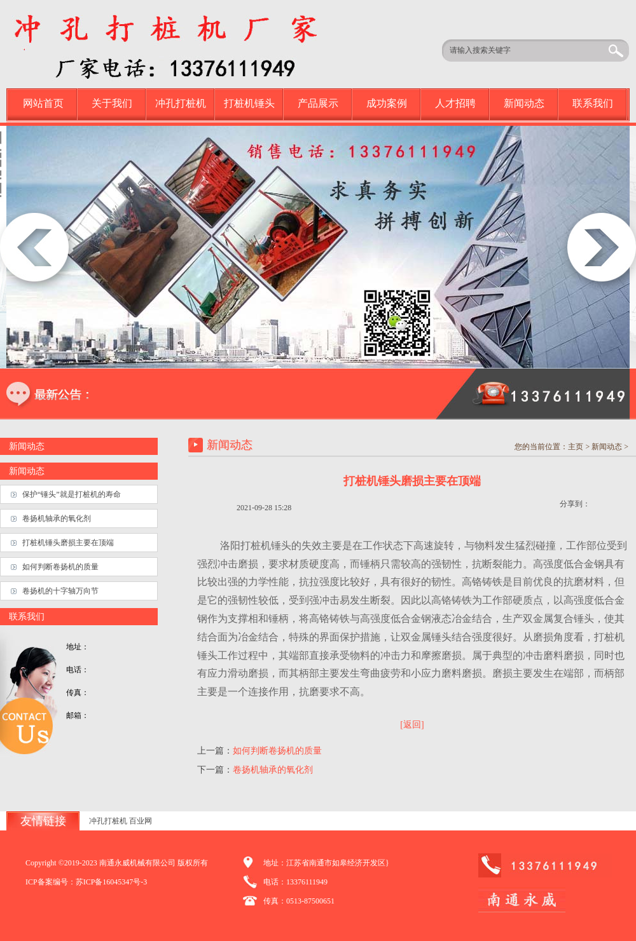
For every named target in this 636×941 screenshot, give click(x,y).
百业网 (140, 820)
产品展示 (318, 103)
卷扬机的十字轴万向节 (60, 590)
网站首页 (43, 103)
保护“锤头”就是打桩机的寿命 (71, 494)
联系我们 (592, 103)
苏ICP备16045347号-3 (112, 881)
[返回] (412, 724)
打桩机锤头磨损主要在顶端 (68, 542)
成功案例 (386, 103)
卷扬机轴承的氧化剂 (273, 770)
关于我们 (112, 103)
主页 (575, 446)
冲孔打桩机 (180, 103)
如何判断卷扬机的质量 (277, 750)
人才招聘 (455, 103)
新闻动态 (524, 103)
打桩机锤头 (249, 103)
